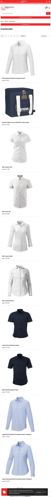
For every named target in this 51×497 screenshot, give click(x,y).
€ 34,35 (30, 254)
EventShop (28, 443)
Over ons (28, 437)
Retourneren (3, 462)
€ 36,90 (30, 287)
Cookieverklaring (29, 459)
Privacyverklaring (29, 461)
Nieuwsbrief (28, 439)
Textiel (6, 21)
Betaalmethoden (4, 461)
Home (2, 21)
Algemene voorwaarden (31, 457)
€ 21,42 (30, 381)
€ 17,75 (30, 350)
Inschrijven (25, 481)
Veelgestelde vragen (30, 441)
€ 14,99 (5, 193)
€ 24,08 (30, 99)
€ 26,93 (5, 129)
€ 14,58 (5, 160)
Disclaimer (28, 462)
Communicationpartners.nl (31, 445)
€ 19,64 (30, 318)
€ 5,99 (5, 68)
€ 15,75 (5, 224)
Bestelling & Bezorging (5, 459)
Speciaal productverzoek (25, 17)
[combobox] (23, 13)
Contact (2, 457)
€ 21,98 (5, 99)
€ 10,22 (30, 68)
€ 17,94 (5, 256)
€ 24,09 (30, 412)
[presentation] (40, 476)
